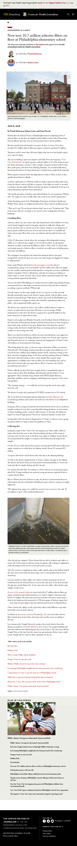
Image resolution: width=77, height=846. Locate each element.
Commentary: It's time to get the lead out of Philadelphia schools (32, 673)
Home (8, 22)
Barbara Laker (33, 63)
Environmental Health (20, 691)
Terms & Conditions (49, 836)
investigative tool (48, 293)
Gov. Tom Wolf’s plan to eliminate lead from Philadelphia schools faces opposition (39, 790)
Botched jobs (12, 646)
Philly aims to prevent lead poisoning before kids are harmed (30, 677)
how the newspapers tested (41, 265)
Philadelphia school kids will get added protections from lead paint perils (35, 774)
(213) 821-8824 (13, 836)
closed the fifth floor (30, 627)
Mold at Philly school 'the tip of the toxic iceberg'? (27, 664)
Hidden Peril (12, 650)
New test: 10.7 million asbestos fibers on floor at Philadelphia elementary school (38, 766)
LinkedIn (67, 821)
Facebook (44, 821)
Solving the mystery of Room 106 (21, 770)
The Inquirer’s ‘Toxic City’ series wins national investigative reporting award (36, 794)
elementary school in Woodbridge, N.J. (32, 614)
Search (66, 12)
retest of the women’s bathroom (21, 592)
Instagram (58, 821)
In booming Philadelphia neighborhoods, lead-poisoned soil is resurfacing (35, 668)
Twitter (48, 821)
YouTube (52, 821)
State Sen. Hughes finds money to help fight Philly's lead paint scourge (34, 747)
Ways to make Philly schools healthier (22, 655)
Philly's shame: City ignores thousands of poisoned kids (28, 686)
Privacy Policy (47, 831)
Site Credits (47, 834)
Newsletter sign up (52, 827)
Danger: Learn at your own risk (19, 659)
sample (58, 598)
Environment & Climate (19, 30)
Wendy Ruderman (35, 54)
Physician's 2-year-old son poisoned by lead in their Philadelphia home (34, 682)
